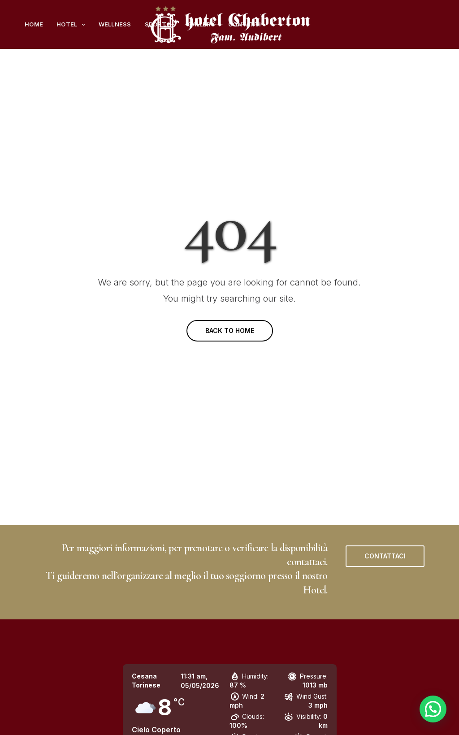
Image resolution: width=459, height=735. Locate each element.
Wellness (115, 24)
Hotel (66, 24)
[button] (385, 556)
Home (34, 24)
